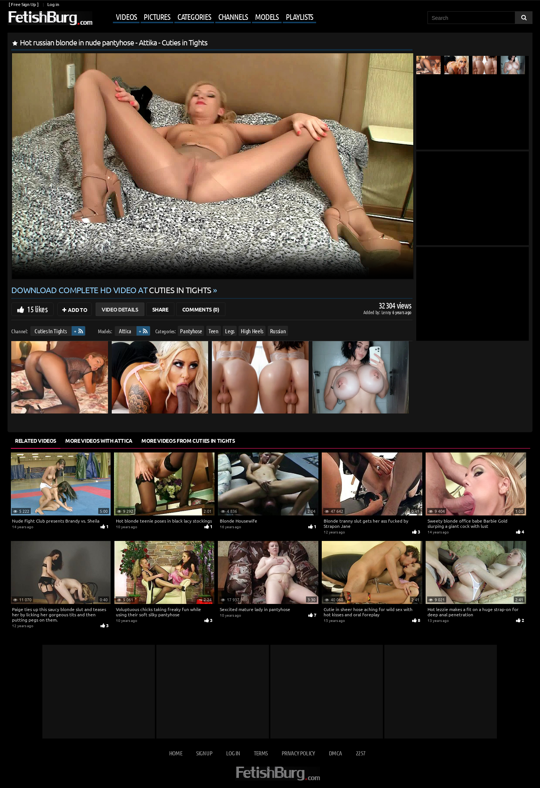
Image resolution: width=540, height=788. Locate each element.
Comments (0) (200, 309)
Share (160, 309)
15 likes (37, 309)
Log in (53, 4)
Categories (194, 16)
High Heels (252, 330)
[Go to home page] (50, 18)
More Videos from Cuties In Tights (188, 440)
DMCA (335, 753)
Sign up (204, 753)
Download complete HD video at (112, 290)
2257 (360, 753)
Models (267, 16)
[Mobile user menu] (205, 17)
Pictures (157, 16)
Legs (229, 330)
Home (175, 753)
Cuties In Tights (50, 330)
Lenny (386, 312)
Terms (261, 753)
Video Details (120, 309)
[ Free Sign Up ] (23, 4)
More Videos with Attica (98, 440)
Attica (125, 330)
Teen (213, 330)
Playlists (299, 16)
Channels (233, 16)
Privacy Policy (298, 753)
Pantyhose (191, 330)
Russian (278, 330)
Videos (126, 16)
